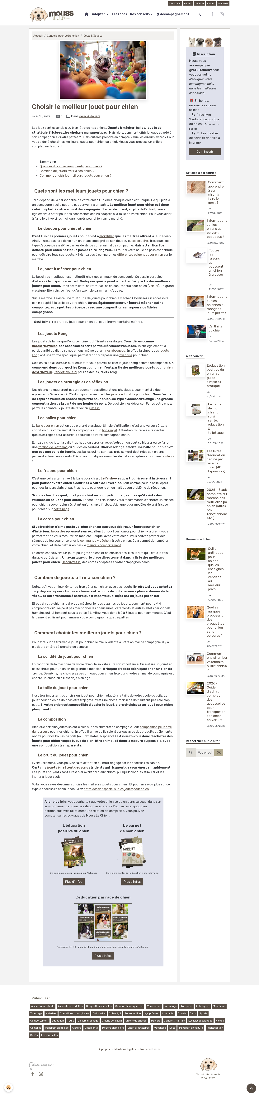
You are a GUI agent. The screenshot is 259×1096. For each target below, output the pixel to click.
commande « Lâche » (95, 540)
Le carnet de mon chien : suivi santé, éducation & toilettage (216, 418)
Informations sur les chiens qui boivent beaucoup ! (217, 229)
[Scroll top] (251, 1088)
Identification (215, 1027)
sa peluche (140, 241)
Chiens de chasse (136, 1020)
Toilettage (36, 1013)
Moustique (219, 1006)
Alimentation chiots (42, 1006)
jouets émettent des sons (67, 767)
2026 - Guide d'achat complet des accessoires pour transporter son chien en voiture (216, 701)
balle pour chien (47, 425)
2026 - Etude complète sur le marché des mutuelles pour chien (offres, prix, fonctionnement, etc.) (220, 504)
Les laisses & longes (200, 1020)
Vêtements (91, 1027)
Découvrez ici (71, 562)
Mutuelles (223, 3)
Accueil (38, 35)
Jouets (182, 1013)
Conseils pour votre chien (63, 35)
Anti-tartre (99, 1013)
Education (58, 1020)
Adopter (99, 14)
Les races (119, 14)
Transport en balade (57, 1027)
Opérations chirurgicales (74, 1013)
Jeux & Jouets (92, 35)
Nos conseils (140, 14)
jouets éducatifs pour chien (131, 394)
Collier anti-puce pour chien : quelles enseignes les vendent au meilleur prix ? (216, 569)
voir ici (153, 286)
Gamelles (35, 1027)
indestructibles (44, 346)
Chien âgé (115, 1013)
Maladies (51, 1013)
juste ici (94, 408)
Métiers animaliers (113, 1027)
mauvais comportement (104, 545)
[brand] (52, 14)
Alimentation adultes (70, 1006)
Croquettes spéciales (99, 1006)
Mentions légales (125, 1049)
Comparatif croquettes (129, 1006)
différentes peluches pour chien (140, 254)
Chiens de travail (112, 1020)
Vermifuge (171, 1006)
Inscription (175, 3)
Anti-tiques (202, 1006)
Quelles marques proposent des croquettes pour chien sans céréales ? (215, 621)
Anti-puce (186, 1006)
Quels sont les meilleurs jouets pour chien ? (71, 166)
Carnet (210, 3)
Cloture (76, 1027)
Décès (34, 1035)
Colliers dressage (88, 1020)
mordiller (106, 236)
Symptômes (151, 1013)
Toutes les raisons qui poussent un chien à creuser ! (216, 264)
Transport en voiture (191, 1027)
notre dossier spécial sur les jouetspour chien (116, 789)
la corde (57, 531)
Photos (187, 3)
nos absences (115, 350)
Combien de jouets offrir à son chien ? (67, 171)
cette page (61, 509)
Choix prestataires (139, 1027)
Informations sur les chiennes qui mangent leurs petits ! (217, 305)
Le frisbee (109, 478)
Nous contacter (150, 1049)
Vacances (160, 1027)
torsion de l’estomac (53, 447)
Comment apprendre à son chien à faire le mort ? (216, 192)
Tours (71, 1020)
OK (219, 752)
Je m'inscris (205, 151)
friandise (125, 355)
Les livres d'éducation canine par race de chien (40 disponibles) (216, 461)
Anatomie (167, 1013)
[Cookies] (8, 1087)
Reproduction (133, 1013)
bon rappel (109, 430)
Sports (203, 1013)
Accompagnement (172, 14)
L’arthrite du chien (216, 328)
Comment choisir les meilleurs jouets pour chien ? (76, 175)
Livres (198, 3)
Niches (220, 1020)
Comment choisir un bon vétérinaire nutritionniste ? (217, 662)
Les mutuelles (49, 1035)
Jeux (193, 1013)
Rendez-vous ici (65, 372)
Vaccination (154, 1006)
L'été (172, 1027)
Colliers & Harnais (174, 1020)
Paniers (155, 1020)
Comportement (39, 1020)
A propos (104, 1049)
